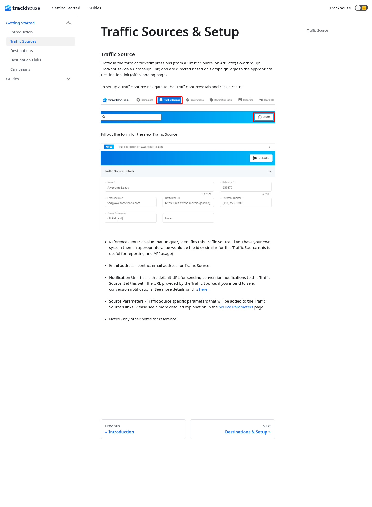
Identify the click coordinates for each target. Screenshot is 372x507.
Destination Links (25, 59)
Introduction (21, 32)
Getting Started (66, 7)
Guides (94, 7)
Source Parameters (236, 307)
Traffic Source (317, 30)
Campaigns (20, 69)
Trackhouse (340, 7)
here (203, 289)
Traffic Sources (23, 41)
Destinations (21, 50)
